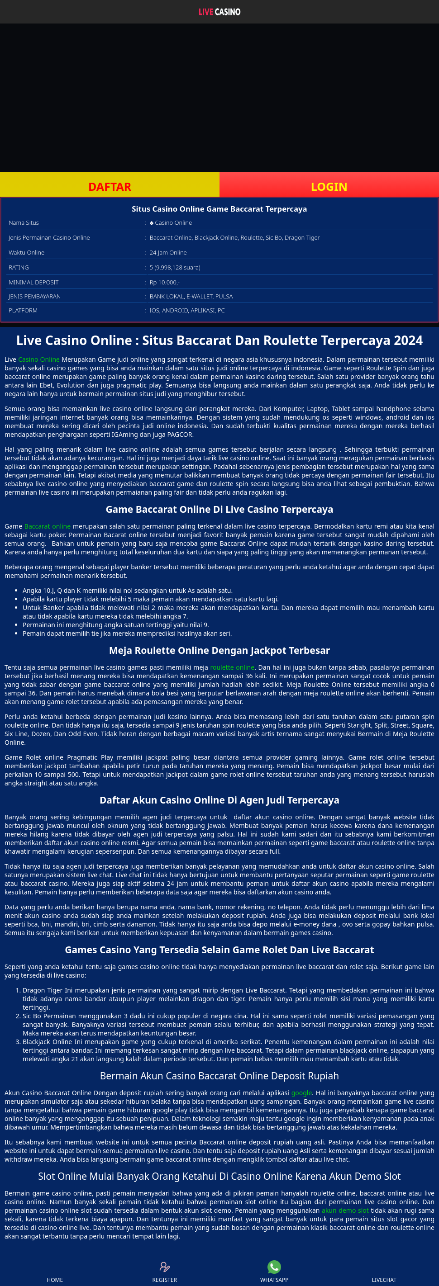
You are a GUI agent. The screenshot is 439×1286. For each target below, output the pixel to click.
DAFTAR (109, 186)
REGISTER (165, 1272)
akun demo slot (345, 1210)
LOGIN (329, 186)
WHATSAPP (274, 1272)
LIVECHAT (384, 1272)
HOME (55, 1272)
